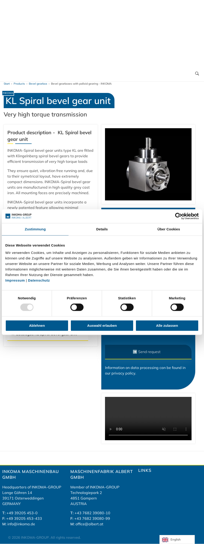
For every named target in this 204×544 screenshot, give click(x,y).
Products (19, 83)
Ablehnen (37, 325)
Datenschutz (39, 280)
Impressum (15, 280)
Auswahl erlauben (102, 325)
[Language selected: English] (177, 539)
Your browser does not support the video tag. (148, 418)
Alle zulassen (167, 325)
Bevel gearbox (38, 83)
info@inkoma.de (21, 524)
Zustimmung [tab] (35, 229)
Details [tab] (102, 229)
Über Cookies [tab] (168, 229)
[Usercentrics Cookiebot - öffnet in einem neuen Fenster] (178, 216)
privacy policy (123, 373)
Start (7, 83)
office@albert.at (89, 524)
